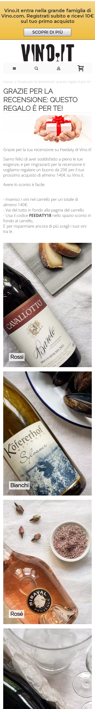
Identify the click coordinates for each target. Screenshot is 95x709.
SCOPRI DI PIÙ (47, 32)
